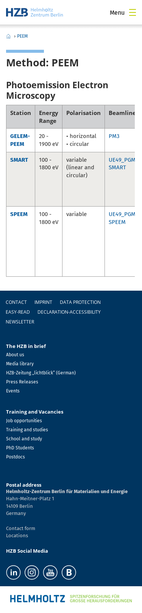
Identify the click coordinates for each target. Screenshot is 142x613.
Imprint (43, 302)
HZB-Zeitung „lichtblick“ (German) (41, 372)
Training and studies (27, 429)
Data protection (80, 302)
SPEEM (19, 214)
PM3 (114, 136)
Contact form (20, 528)
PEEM (22, 36)
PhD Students (20, 448)
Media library (20, 363)
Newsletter (20, 322)
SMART (19, 159)
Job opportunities (24, 420)
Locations (17, 535)
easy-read (18, 312)
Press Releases (22, 382)
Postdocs (15, 457)
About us (15, 354)
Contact (16, 302)
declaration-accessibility (69, 312)
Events (13, 391)
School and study (24, 438)
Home (8, 36)
